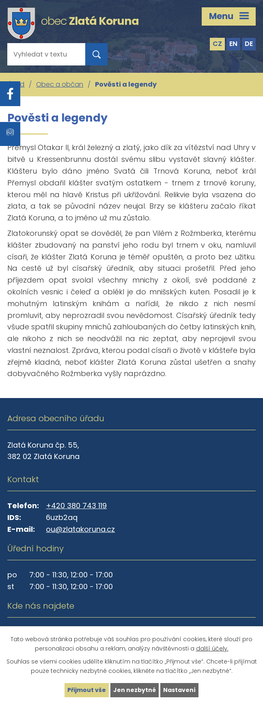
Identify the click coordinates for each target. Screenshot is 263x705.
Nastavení (179, 690)
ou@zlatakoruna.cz (80, 529)
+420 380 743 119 (76, 505)
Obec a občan (59, 84)
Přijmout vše (86, 690)
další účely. (212, 648)
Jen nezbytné (134, 690)
